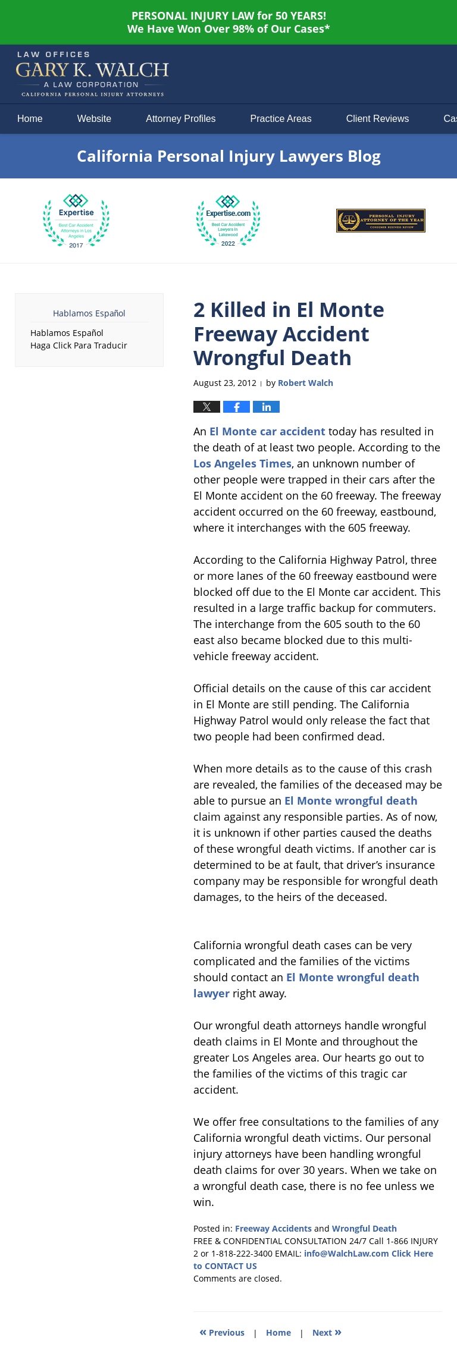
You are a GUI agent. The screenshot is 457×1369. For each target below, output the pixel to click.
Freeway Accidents (273, 1228)
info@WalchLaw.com (346, 1253)
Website (94, 119)
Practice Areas (281, 119)
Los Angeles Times (242, 463)
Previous (222, 1331)
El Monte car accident (267, 431)
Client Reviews (377, 119)
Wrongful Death (364, 1228)
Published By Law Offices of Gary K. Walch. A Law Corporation (341, 74)
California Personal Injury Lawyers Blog (92, 74)
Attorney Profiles (180, 119)
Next (327, 1331)
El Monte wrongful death (351, 800)
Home (30, 119)
